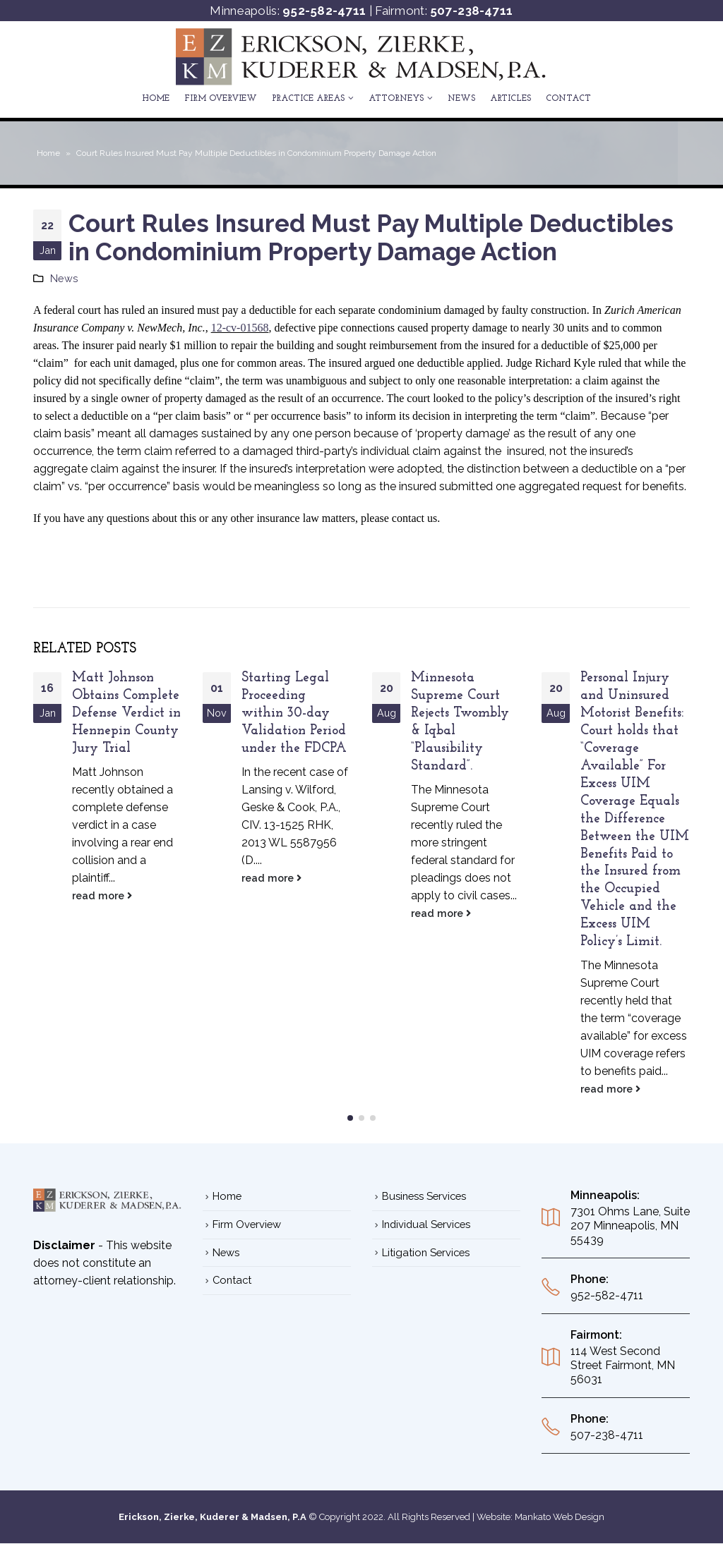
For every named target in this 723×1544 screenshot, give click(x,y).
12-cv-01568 (240, 328)
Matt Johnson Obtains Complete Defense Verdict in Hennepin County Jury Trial (126, 713)
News (461, 99)
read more (102, 895)
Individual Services (426, 1224)
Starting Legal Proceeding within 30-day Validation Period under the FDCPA (294, 713)
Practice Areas (308, 99)
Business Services (424, 1196)
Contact (568, 99)
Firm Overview (220, 99)
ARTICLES (510, 99)
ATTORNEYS (396, 99)
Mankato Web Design (559, 1517)
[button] (350, 1118)
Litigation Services (426, 1252)
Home (155, 99)
